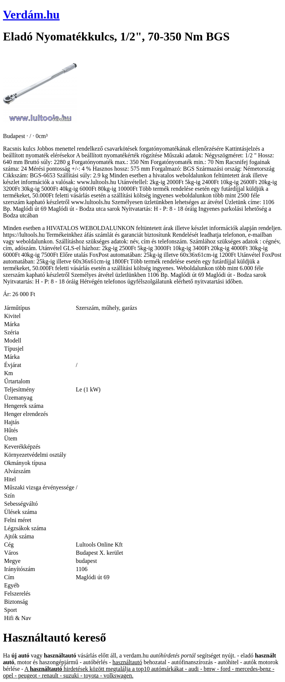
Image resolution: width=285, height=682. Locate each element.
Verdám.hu (31, 14)
